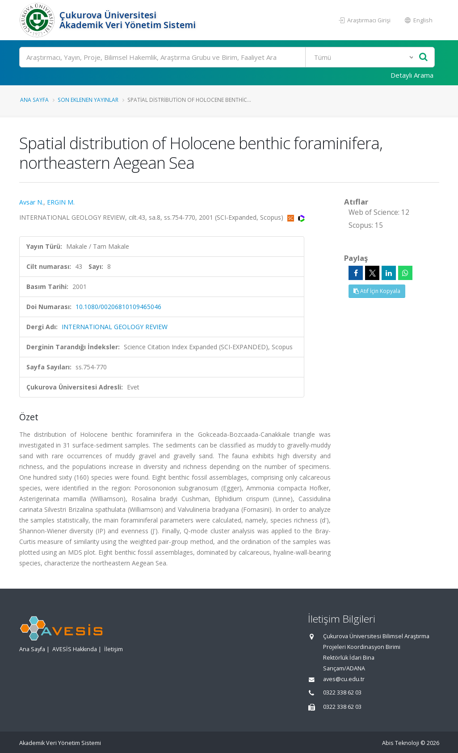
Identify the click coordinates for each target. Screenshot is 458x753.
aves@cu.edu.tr (344, 679)
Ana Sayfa (34, 99)
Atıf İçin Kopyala (376, 291)
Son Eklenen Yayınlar (88, 99)
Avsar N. (31, 202)
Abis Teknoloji (400, 743)
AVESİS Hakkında (74, 649)
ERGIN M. (61, 202)
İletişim (113, 649)
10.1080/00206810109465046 (118, 306)
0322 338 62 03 (342, 692)
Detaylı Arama (412, 75)
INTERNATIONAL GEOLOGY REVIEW (115, 326)
